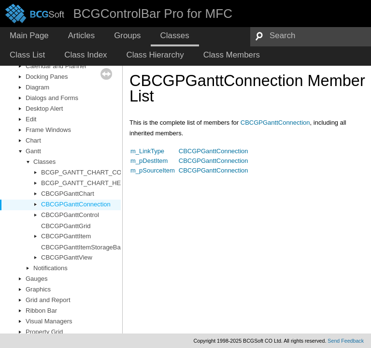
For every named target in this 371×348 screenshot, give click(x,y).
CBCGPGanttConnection (76, 204)
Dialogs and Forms (52, 98)
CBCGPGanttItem (66, 236)
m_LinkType (147, 151)
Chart (33, 140)
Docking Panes (47, 76)
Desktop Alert (44, 108)
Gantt (33, 151)
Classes (44, 161)
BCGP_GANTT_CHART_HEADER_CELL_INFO (108, 183)
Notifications (50, 268)
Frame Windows (48, 129)
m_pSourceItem (152, 170)
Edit (31, 119)
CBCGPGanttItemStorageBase (84, 247)
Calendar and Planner (56, 66)
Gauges (37, 278)
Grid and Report (48, 300)
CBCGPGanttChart (67, 193)
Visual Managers (49, 321)
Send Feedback (346, 341)
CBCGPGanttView (66, 257)
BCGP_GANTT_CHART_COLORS (90, 172)
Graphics (38, 289)
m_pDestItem (149, 160)
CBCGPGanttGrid (66, 226)
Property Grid (44, 331)
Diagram (37, 87)
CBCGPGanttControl (70, 214)
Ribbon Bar (41, 310)
